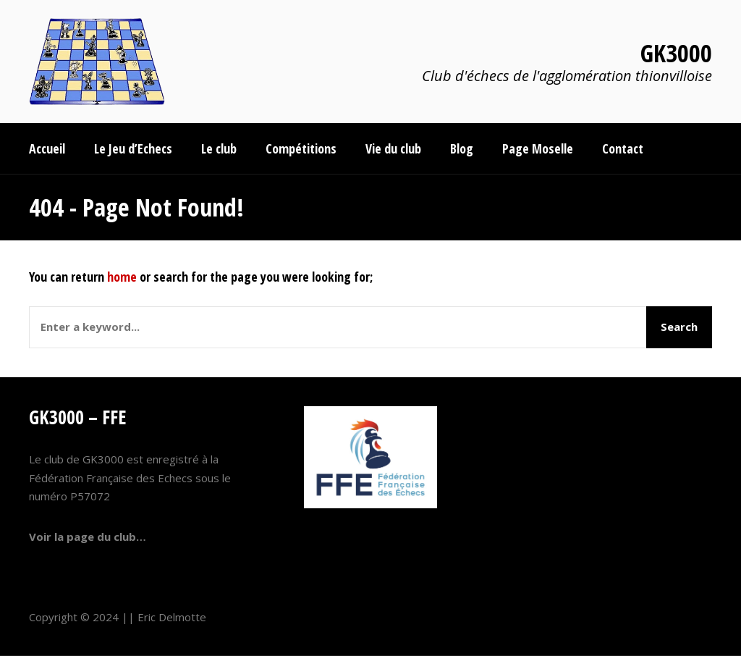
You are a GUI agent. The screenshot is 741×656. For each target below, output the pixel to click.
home (122, 276)
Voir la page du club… (87, 536)
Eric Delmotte (171, 617)
